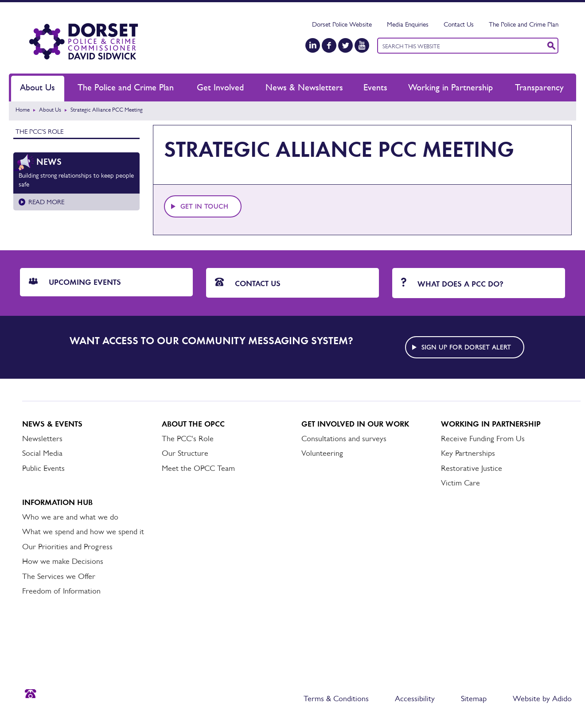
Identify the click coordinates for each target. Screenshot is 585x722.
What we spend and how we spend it (83, 531)
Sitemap (474, 698)
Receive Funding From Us (483, 438)
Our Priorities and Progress (67, 546)
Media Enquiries (408, 24)
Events (375, 87)
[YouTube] (362, 45)
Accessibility (415, 698)
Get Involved (220, 87)
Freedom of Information (61, 590)
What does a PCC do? (452, 283)
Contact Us (459, 24)
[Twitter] (345, 45)
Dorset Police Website (342, 24)
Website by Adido (542, 698)
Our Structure (185, 453)
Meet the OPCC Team (198, 468)
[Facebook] (329, 45)
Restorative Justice (471, 468)
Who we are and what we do (70, 516)
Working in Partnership (450, 87)
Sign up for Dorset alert (466, 347)
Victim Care (460, 482)
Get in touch (204, 206)
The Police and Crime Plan (523, 24)
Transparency (539, 87)
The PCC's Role (39, 131)
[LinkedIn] (312, 45)
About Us (37, 87)
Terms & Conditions (336, 698)
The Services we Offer (58, 576)
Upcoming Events (75, 282)
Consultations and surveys (343, 438)
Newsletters (42, 438)
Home (23, 109)
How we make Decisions (62, 561)
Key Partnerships (468, 453)
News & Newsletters (304, 87)
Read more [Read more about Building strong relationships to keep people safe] (46, 202)
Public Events (43, 468)
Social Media (42, 453)
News (49, 161)
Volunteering (322, 453)
